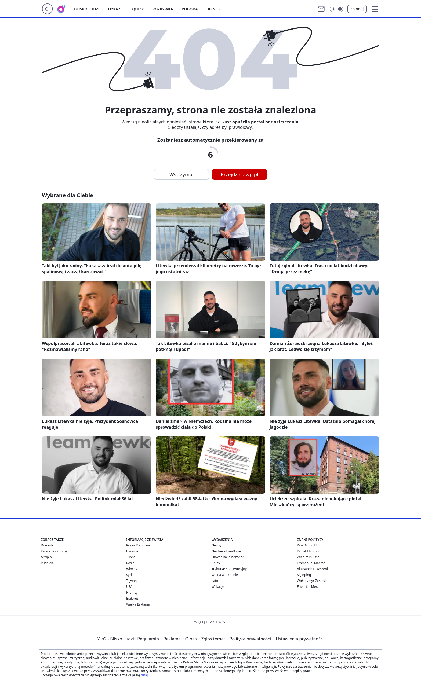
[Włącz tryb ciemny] (336, 9)
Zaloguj (357, 8)
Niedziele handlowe (226, 551)
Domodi (47, 545)
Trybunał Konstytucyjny (229, 569)
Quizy (138, 9)
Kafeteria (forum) (54, 551)
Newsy (217, 545)
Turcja (130, 557)
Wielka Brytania (138, 604)
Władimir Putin (308, 557)
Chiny (216, 563)
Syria (130, 575)
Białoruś (132, 598)
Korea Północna (138, 545)
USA (129, 586)
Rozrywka (162, 9)
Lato (215, 580)
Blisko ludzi (87, 9)
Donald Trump (308, 551)
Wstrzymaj (181, 174)
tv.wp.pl (47, 557)
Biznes (213, 9)
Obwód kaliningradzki (228, 557)
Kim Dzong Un (308, 545)
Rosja (130, 563)
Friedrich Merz (308, 586)
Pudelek (47, 563)
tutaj (144, 675)
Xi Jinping (304, 575)
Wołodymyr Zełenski (312, 580)
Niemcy (131, 592)
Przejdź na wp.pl (239, 174)
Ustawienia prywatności (299, 639)
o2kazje (116, 9)
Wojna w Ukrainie (225, 575)
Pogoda (190, 9)
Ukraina (132, 551)
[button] (375, 9)
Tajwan (131, 580)
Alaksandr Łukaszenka (314, 569)
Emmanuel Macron (311, 563)
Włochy (131, 569)
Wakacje (218, 586)
